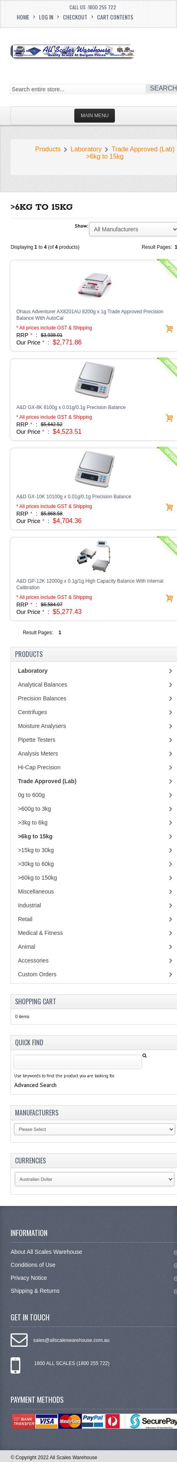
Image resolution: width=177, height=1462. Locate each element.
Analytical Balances (42, 684)
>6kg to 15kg (104, 156)
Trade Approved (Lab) (143, 149)
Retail (25, 919)
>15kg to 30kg (36, 850)
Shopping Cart (35, 1001)
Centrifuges (32, 712)
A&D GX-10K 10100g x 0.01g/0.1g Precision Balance (73, 497)
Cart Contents (115, 17)
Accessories (33, 960)
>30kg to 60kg (36, 864)
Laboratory (86, 149)
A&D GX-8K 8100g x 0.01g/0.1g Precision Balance (71, 407)
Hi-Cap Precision (39, 767)
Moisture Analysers (42, 726)
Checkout (75, 17)
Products (47, 149)
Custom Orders (37, 974)
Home (23, 17)
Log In (46, 17)
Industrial (29, 905)
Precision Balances (42, 698)
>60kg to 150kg (37, 877)
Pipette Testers (36, 739)
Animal (26, 946)
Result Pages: (38, 632)
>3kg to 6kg (32, 822)
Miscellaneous (36, 891)
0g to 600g (31, 795)
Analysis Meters (38, 753)
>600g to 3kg (34, 808)
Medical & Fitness (40, 933)
